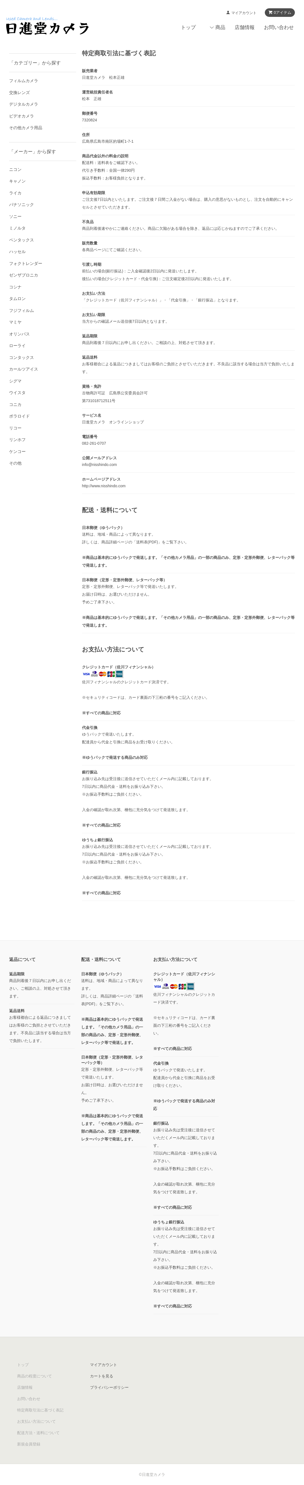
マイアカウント (244, 13)
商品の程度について (34, 1376)
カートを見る (101, 1376)
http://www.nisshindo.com (104, 486)
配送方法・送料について (38, 1433)
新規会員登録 (28, 1444)
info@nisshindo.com (99, 464)
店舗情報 (245, 27)
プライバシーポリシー (109, 1387)
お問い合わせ (279, 27)
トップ (188, 27)
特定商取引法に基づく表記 (40, 1410)
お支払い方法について (36, 1421)
